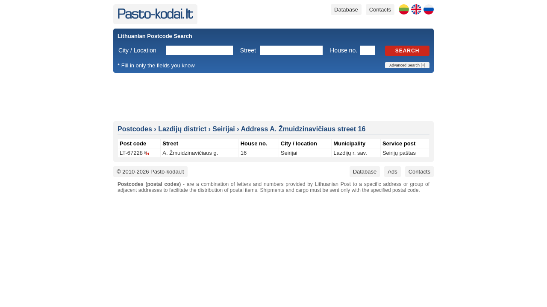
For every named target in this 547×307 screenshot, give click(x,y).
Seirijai (289, 153)
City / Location (137, 50)
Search (407, 51)
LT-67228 (131, 153)
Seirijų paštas (399, 153)
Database (346, 9)
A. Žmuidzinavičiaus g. (190, 153)
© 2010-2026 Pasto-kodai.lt (150, 171)
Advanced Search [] (407, 65)
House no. (343, 50)
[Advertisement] (273, 96)
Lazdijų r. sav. (350, 153)
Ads (392, 171)
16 (244, 153)
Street (248, 50)
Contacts (380, 9)
